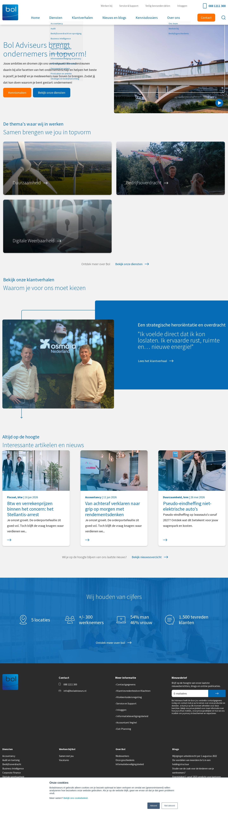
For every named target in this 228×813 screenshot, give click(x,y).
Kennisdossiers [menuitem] (147, 17)
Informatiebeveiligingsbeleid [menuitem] (132, 716)
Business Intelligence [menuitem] (13, 768)
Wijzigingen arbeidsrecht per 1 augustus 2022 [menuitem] (194, 755)
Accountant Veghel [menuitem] (126, 722)
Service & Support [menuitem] (128, 5)
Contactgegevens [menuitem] (126, 684)
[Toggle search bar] (224, 18)
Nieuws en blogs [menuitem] (114, 17)
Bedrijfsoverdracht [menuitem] (11, 764)
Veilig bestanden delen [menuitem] (158, 5)
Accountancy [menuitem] (8, 755)
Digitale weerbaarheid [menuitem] (13, 776)
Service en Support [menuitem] (126, 703)
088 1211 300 (214, 5)
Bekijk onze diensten (51, 93)
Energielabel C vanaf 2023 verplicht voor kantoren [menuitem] (196, 776)
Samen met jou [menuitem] (66, 755)
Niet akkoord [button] (169, 806)
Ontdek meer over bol (110, 643)
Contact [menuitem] (206, 18)
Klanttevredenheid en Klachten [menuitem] (133, 690)
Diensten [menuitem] (55, 17)
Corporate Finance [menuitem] (11, 772)
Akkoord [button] (153, 806)
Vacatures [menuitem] (64, 760)
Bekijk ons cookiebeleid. (75, 798)
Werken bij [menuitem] (106, 5)
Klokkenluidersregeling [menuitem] (129, 697)
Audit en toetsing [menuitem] (11, 760)
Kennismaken (17, 93)
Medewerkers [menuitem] (122, 755)
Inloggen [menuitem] (182, 5)
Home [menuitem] (35, 17)
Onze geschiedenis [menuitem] (125, 760)
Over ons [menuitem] (173, 17)
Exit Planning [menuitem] (123, 728)
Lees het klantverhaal (152, 361)
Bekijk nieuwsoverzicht (147, 557)
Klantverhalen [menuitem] (82, 17)
